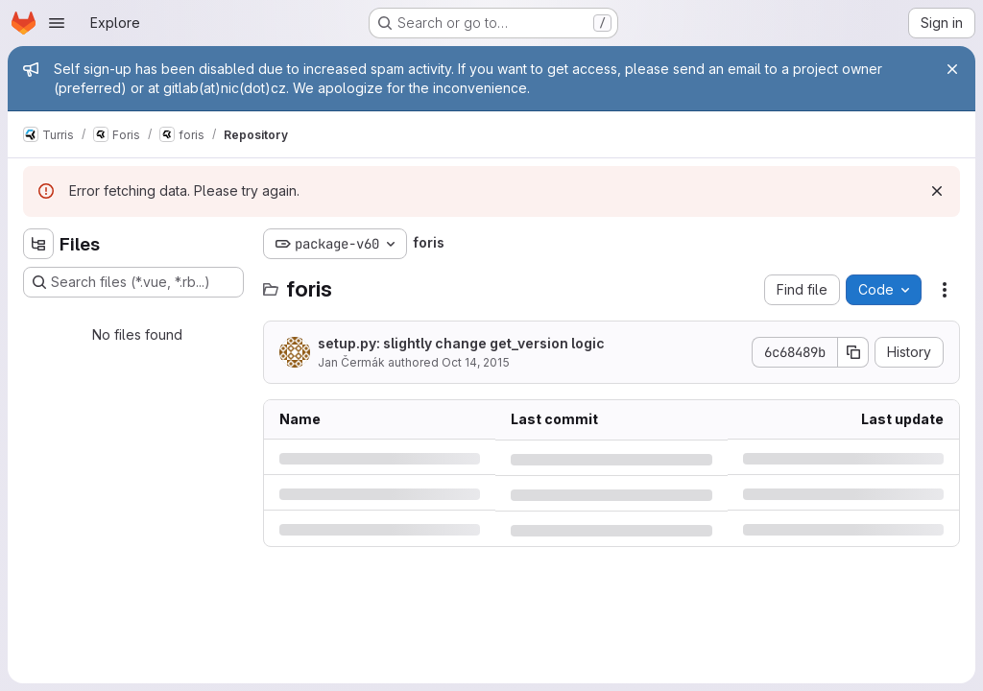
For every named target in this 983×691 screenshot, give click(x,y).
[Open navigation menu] (56, 23)
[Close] (952, 69)
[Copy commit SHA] (853, 352)
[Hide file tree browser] (38, 243)
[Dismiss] (936, 191)
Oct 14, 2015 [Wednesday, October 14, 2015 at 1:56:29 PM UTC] (476, 362)
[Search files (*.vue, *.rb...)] (133, 282)
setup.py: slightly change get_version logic (461, 343)
